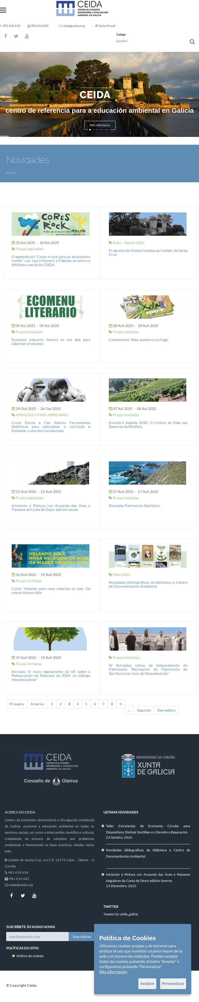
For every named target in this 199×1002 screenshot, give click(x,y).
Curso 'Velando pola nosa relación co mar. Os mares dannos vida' (51, 590)
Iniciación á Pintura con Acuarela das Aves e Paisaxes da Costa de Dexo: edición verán (51, 507)
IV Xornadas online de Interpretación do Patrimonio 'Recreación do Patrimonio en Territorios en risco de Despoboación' (148, 669)
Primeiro (17, 704)
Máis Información (100, 125)
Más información (113, 972)
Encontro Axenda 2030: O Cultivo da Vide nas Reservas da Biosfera (148, 424)
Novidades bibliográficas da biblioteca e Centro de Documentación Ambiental (148, 584)
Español (121, 41)
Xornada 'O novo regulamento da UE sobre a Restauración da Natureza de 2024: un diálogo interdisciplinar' (51, 675)
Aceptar (147, 984)
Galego (121, 34)
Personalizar (173, 984)
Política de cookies (30, 956)
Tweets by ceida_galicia (120, 914)
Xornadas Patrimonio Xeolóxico (134, 505)
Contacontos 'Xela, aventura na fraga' (138, 339)
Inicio (10, 172)
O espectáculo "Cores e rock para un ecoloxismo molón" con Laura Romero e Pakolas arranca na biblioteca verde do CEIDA (51, 260)
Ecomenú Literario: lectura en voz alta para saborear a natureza (51, 341)
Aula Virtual (107, 26)
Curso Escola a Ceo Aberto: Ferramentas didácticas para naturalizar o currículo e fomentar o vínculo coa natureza (51, 426)
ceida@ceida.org (73, 26)
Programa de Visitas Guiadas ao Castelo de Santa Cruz (148, 252)
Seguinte (144, 710)
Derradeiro (166, 710)
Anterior (38, 704)
